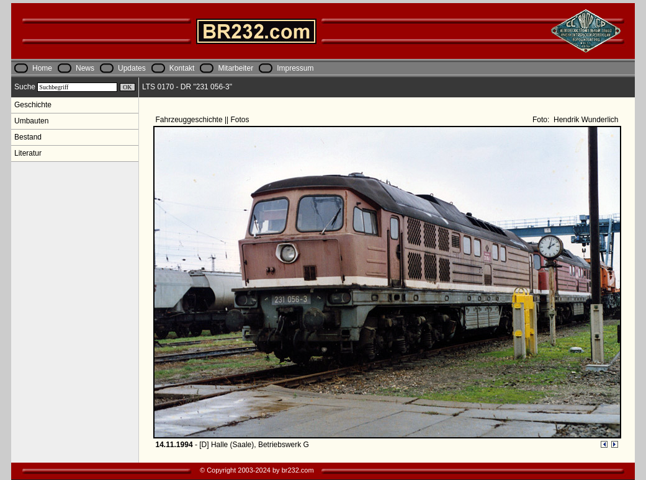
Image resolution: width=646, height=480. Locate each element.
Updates (132, 68)
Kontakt (182, 68)
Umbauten (31, 121)
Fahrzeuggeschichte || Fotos (203, 119)
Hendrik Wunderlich (585, 119)
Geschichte (33, 104)
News (85, 68)
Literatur (28, 153)
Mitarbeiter (235, 68)
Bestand (28, 137)
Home (42, 68)
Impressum (295, 68)
